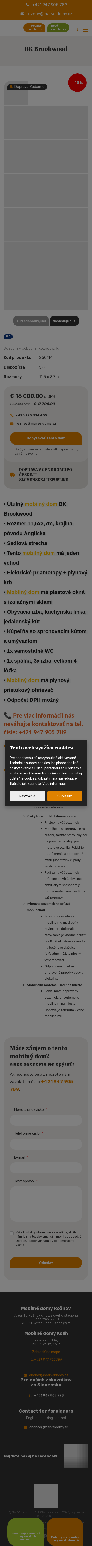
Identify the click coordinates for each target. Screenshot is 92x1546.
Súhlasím (64, 796)
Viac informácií (54, 784)
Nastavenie (27, 796)
